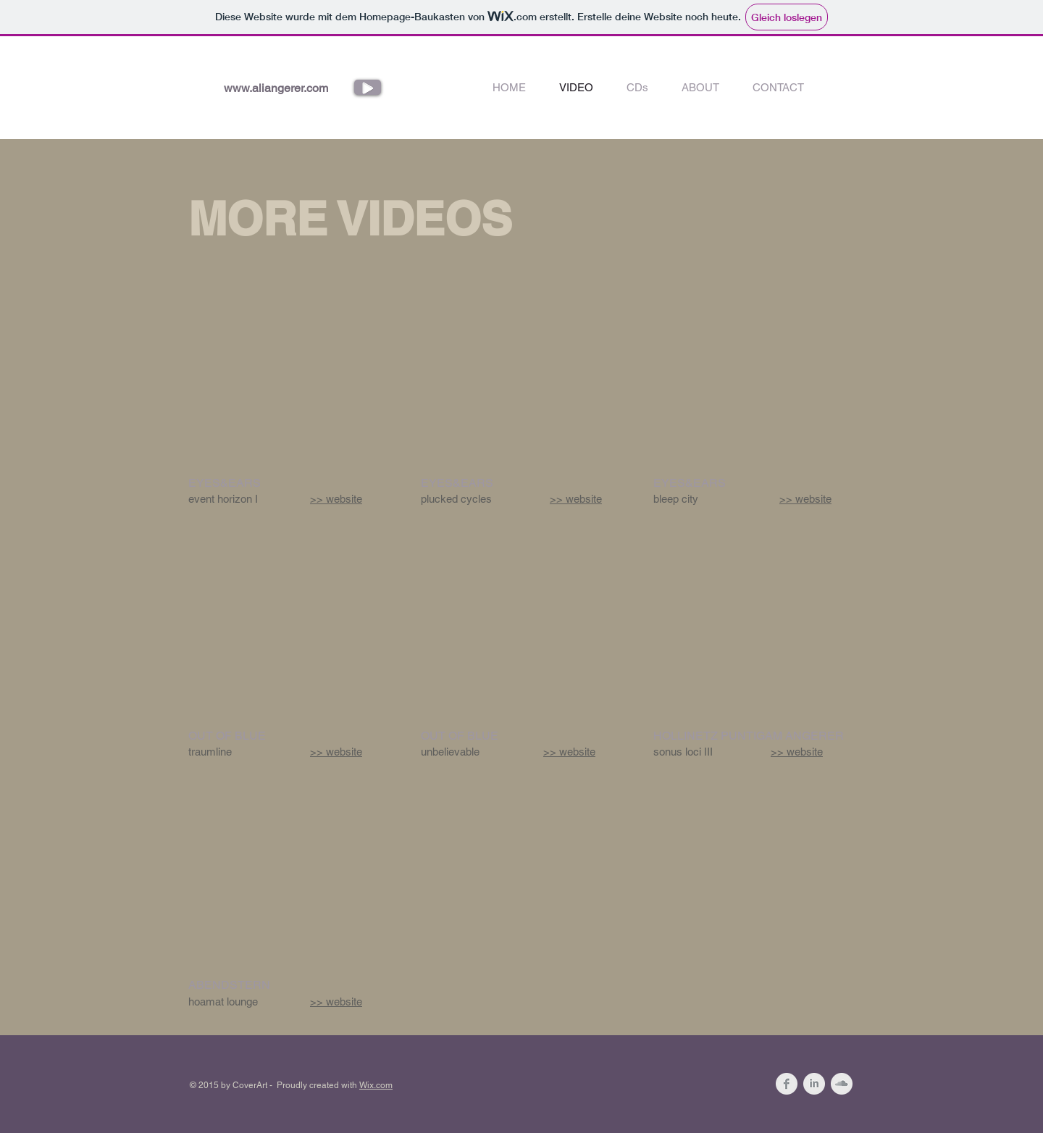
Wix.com (376, 1085)
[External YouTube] (287, 386)
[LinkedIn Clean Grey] (814, 1084)
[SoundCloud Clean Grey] (842, 1084)
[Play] (367, 87)
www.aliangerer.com (276, 88)
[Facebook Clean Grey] (786, 1084)
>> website (336, 499)
